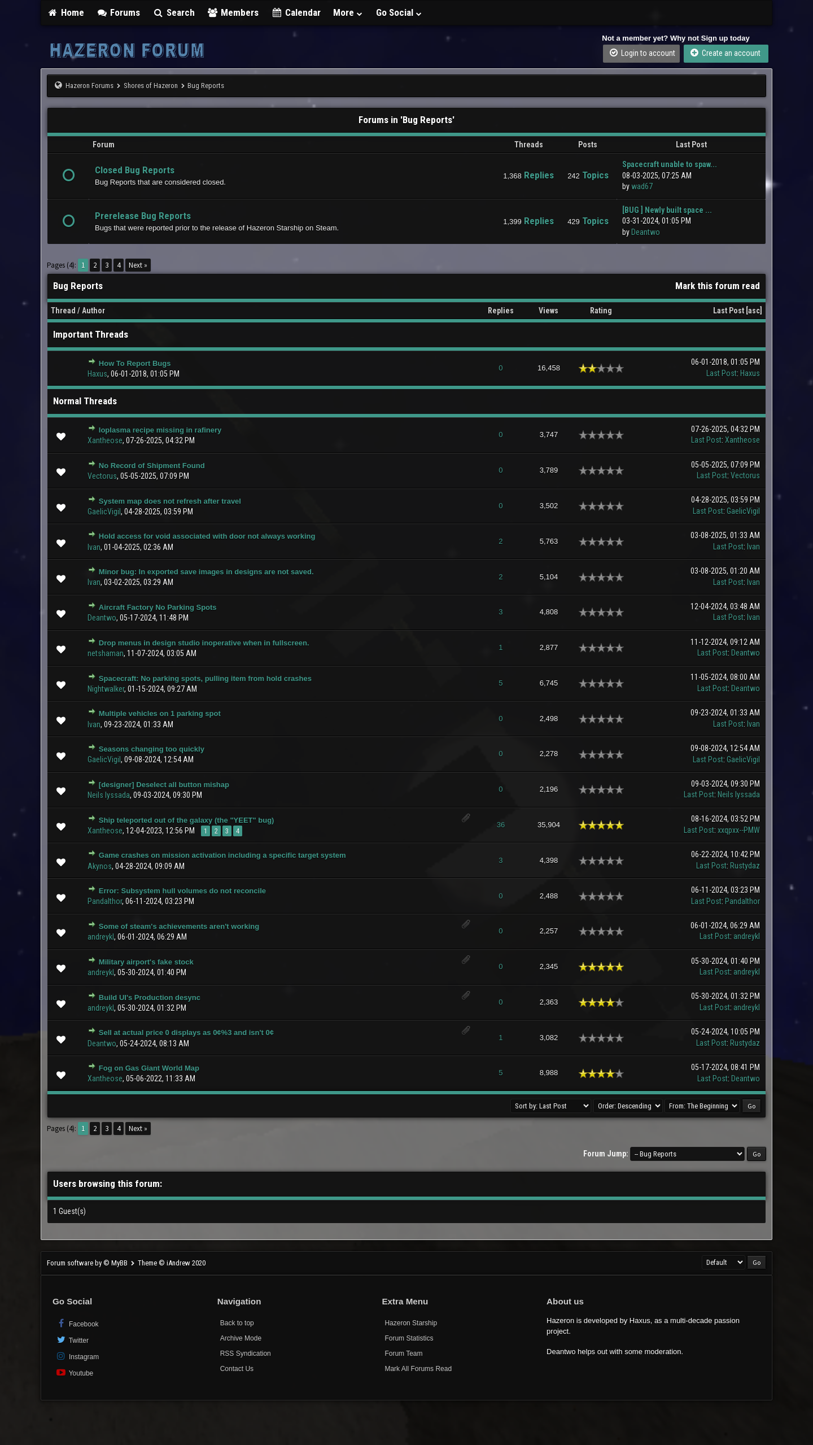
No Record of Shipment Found (152, 465)
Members (233, 12)
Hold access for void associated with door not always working (207, 536)
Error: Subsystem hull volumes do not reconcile (182, 891)
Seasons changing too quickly (151, 749)
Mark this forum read (717, 285)
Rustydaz (745, 865)
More (348, 12)
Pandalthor (105, 901)
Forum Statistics (408, 1338)
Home (65, 12)
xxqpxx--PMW (739, 830)
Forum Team (403, 1353)
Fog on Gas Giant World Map (149, 1068)
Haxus (97, 373)
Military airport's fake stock (146, 962)
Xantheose (105, 440)
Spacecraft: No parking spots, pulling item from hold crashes (205, 678)
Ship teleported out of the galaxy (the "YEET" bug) (186, 820)
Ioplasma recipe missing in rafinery (160, 430)
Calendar (296, 12)
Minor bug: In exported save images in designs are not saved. (206, 571)
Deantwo (645, 232)
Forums (119, 12)
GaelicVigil (104, 511)
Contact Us (236, 1369)
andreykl (101, 936)
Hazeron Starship (410, 1323)
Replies (501, 310)
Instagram (77, 1356)
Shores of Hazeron (151, 85)
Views (548, 310)
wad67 (642, 186)
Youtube (74, 1372)
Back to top (237, 1323)
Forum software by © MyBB (88, 1263)
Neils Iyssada (109, 795)
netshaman (106, 653)
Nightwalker (106, 688)
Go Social (399, 12)
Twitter (72, 1339)
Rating (601, 310)
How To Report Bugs (135, 363)
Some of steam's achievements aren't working (179, 926)
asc (754, 310)
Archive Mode (240, 1338)
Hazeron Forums (89, 85)
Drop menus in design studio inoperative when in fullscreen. (204, 643)
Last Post (728, 310)
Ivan (94, 547)
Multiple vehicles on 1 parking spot (160, 713)
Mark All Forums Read (418, 1369)
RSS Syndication (245, 1353)
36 (501, 824)
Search (173, 12)
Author (93, 310)
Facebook (77, 1323)
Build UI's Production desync (149, 997)
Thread (63, 310)
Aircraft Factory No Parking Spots (158, 607)
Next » (138, 265)
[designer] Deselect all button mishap (164, 784)
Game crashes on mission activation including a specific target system (222, 855)
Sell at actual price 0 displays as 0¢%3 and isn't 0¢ (186, 1032)
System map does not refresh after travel (170, 501)
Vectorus (102, 476)
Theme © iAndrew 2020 (172, 1263)
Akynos (100, 866)
